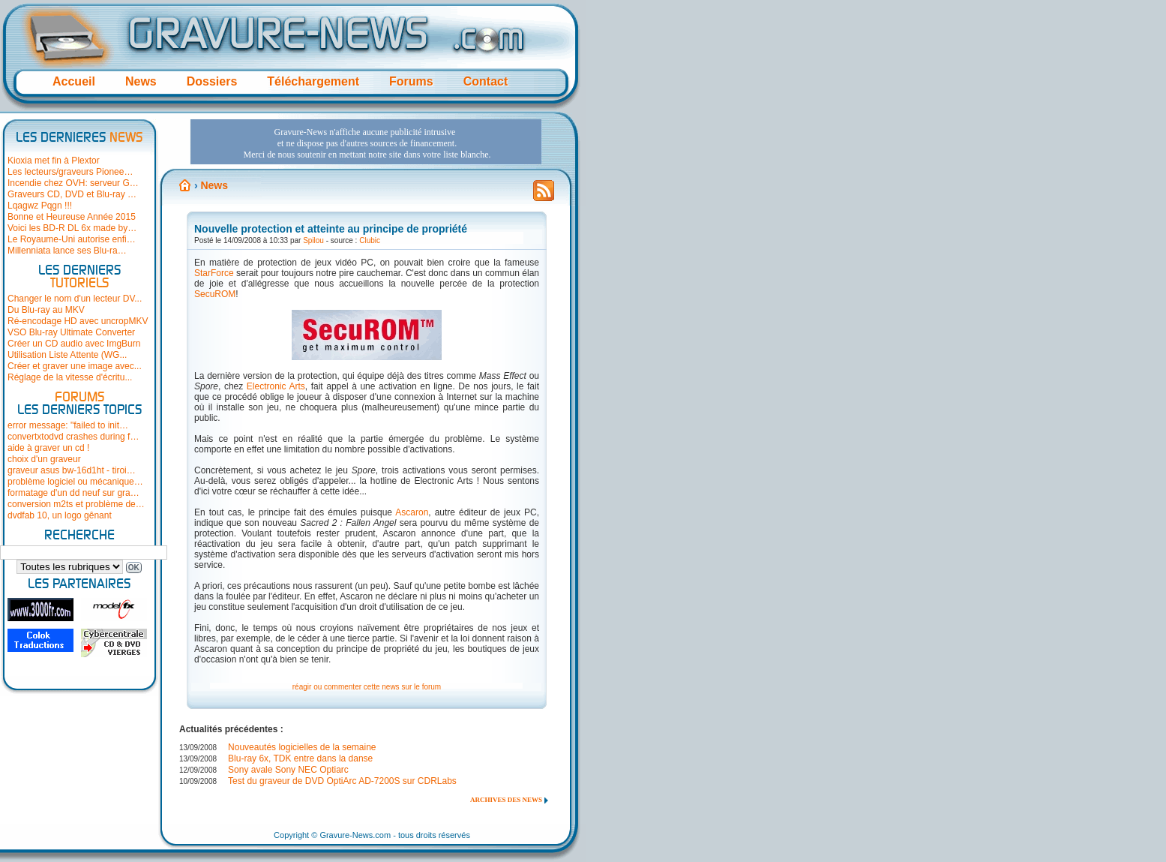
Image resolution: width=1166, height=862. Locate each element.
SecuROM (214, 294)
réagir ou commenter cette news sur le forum (366, 687)
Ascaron (411, 512)
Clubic (369, 240)
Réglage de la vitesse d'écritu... (69, 377)
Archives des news (506, 799)
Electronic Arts (276, 386)
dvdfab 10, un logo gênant (59, 515)
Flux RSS (543, 195)
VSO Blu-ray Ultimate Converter (71, 332)
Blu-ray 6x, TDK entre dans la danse (300, 758)
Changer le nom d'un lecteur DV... (74, 298)
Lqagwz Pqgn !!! (39, 205)
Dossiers (212, 81)
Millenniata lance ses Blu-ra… (67, 250)
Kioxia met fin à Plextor (53, 160)
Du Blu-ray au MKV (46, 310)
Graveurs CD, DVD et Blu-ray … (71, 194)
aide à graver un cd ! (48, 448)
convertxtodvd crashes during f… (73, 436)
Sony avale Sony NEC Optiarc (288, 769)
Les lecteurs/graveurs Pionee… (70, 172)
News (141, 81)
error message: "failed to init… (67, 425)
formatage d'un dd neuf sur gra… (73, 493)
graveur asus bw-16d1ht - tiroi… (71, 470)
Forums (411, 81)
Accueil (73, 81)
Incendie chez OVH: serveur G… (73, 183)
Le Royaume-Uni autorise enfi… (71, 239)
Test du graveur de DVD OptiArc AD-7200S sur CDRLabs (342, 781)
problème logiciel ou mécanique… (75, 481)
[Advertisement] (365, 141)
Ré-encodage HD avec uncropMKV (77, 321)
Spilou (313, 240)
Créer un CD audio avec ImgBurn (73, 343)
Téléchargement (313, 81)
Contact (485, 81)
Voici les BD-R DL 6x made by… (71, 228)
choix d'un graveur (44, 459)
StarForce (214, 273)
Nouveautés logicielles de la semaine (302, 747)
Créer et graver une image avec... (74, 366)
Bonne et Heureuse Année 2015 (71, 217)
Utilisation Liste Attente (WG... (67, 355)
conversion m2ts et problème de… (76, 504)
